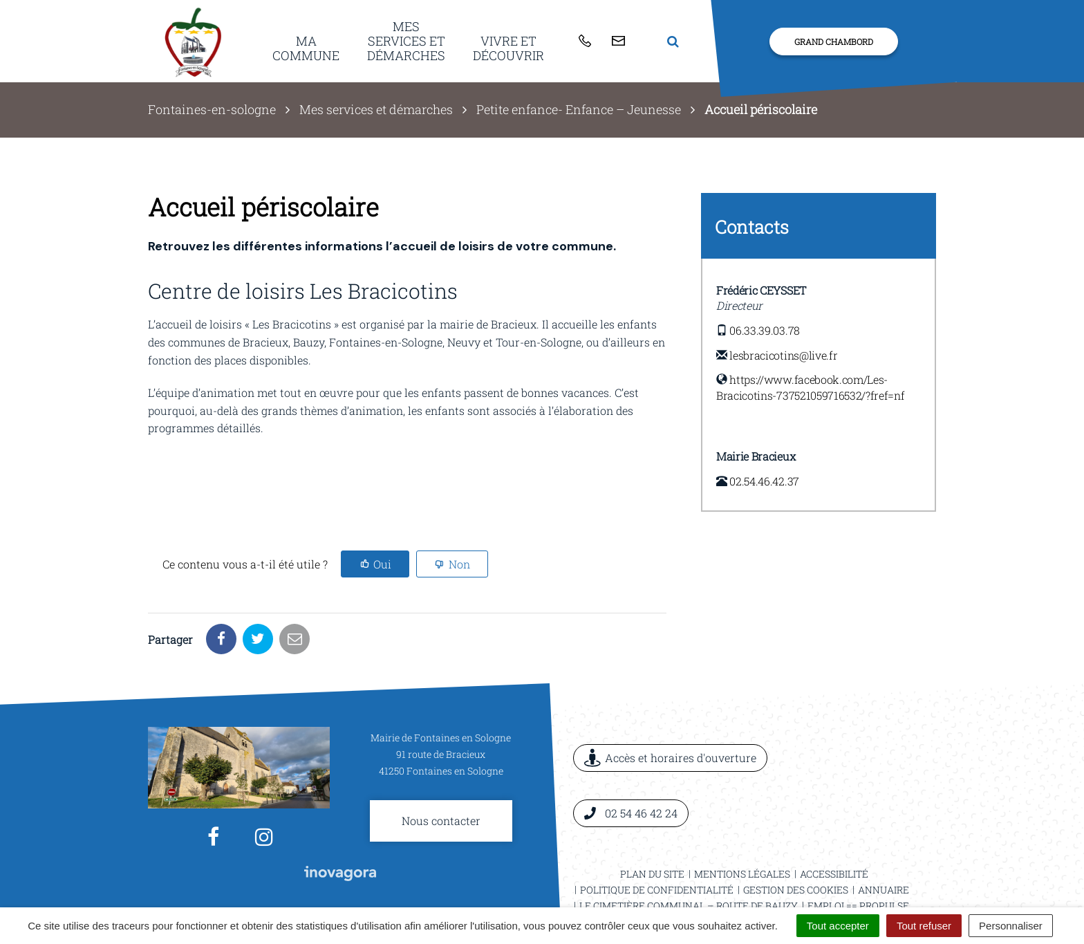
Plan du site (652, 825)
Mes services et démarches (406, 40)
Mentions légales (742, 825)
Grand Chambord (833, 41)
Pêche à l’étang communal (744, 873)
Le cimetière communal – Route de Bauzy (688, 857)
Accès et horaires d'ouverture (670, 710)
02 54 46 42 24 (631, 764)
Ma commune (305, 48)
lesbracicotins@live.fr (783, 355)
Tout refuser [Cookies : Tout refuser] (924, 926)
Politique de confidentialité (656, 841)
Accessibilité (834, 825)
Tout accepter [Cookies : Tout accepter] (838, 926)
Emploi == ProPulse (858, 857)
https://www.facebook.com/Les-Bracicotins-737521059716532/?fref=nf (810, 387)
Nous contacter (441, 772)
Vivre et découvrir (508, 48)
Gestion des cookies (795, 841)
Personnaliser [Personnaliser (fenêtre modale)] (1011, 926)
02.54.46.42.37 (764, 481)
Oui (382, 564)
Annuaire (883, 841)
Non (459, 564)
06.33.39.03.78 (764, 330)
